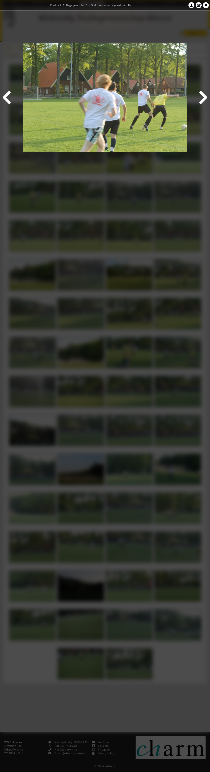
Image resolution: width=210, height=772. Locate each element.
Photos (54, 5)
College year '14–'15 (75, 5)
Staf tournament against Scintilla (111, 5)
